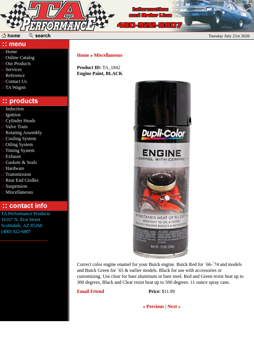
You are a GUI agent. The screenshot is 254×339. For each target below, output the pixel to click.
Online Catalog (19, 57)
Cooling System (20, 138)
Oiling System (18, 144)
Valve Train (15, 126)
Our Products (17, 63)
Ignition (12, 114)
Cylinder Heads (19, 120)
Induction (14, 109)
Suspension (15, 186)
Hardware (14, 168)
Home (11, 51)
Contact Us (15, 81)
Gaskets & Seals (20, 162)
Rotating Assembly (23, 132)
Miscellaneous (19, 192)
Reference (14, 75)
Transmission (17, 174)
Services (13, 69)
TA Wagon (15, 87)
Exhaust (12, 156)
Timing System (19, 150)
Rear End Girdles (21, 180)
